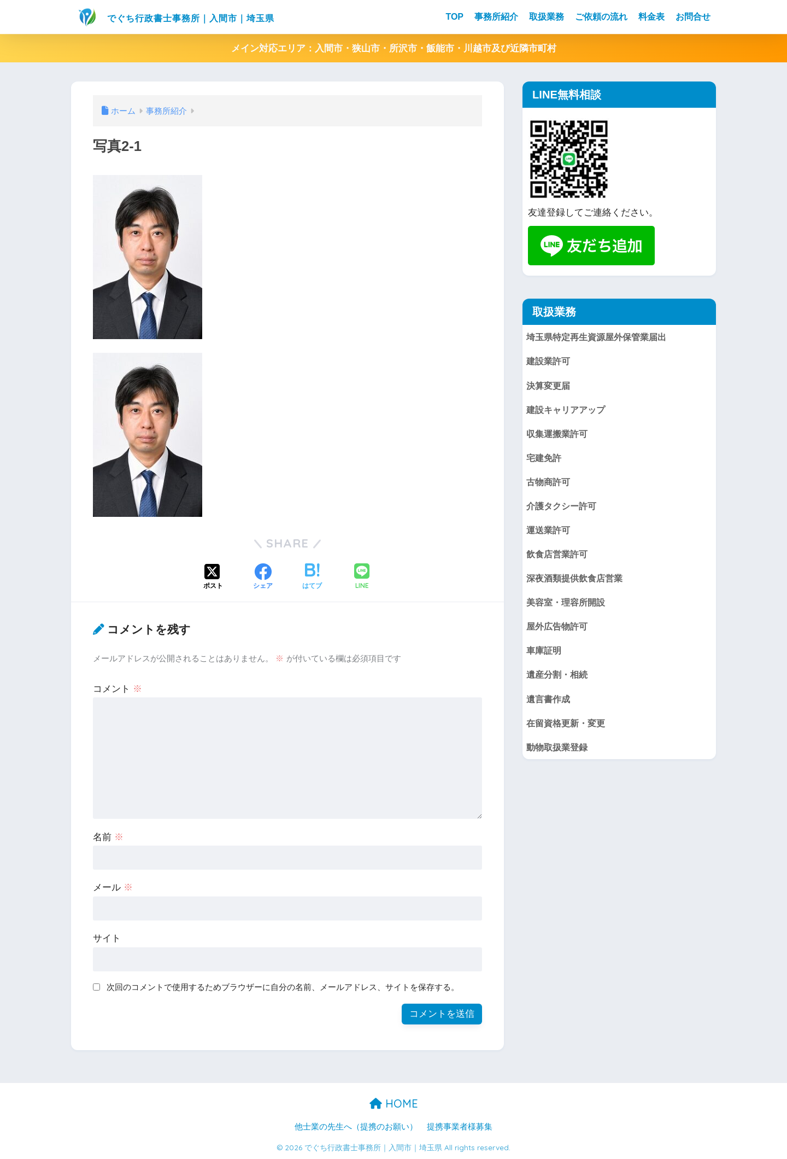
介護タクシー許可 (563, 508)
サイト (107, 938)
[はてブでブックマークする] (312, 577)
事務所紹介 (496, 16)
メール (113, 887)
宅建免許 (544, 459)
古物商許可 (549, 484)
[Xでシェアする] (213, 577)
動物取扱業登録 (558, 752)
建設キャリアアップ (568, 410)
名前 (108, 837)
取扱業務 (546, 16)
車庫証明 (544, 655)
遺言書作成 (549, 703)
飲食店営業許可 (558, 557)
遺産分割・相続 (558, 679)
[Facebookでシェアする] (263, 577)
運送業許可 (549, 532)
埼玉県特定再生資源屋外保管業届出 (600, 336)
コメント (117, 689)
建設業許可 (549, 361)
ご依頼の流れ (601, 16)
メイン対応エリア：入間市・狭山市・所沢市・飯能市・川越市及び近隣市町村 (393, 48)
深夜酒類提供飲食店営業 (577, 581)
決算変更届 (549, 386)
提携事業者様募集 (459, 1126)
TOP (454, 16)
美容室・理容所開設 (568, 606)
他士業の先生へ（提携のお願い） (356, 1126)
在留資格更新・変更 (568, 728)
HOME (393, 1103)
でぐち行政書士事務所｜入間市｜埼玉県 (210, 17)
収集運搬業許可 (558, 434)
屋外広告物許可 (558, 630)
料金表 (651, 16)
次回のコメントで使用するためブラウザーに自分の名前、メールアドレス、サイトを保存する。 (283, 987)
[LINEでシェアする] (361, 577)
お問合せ (693, 16)
